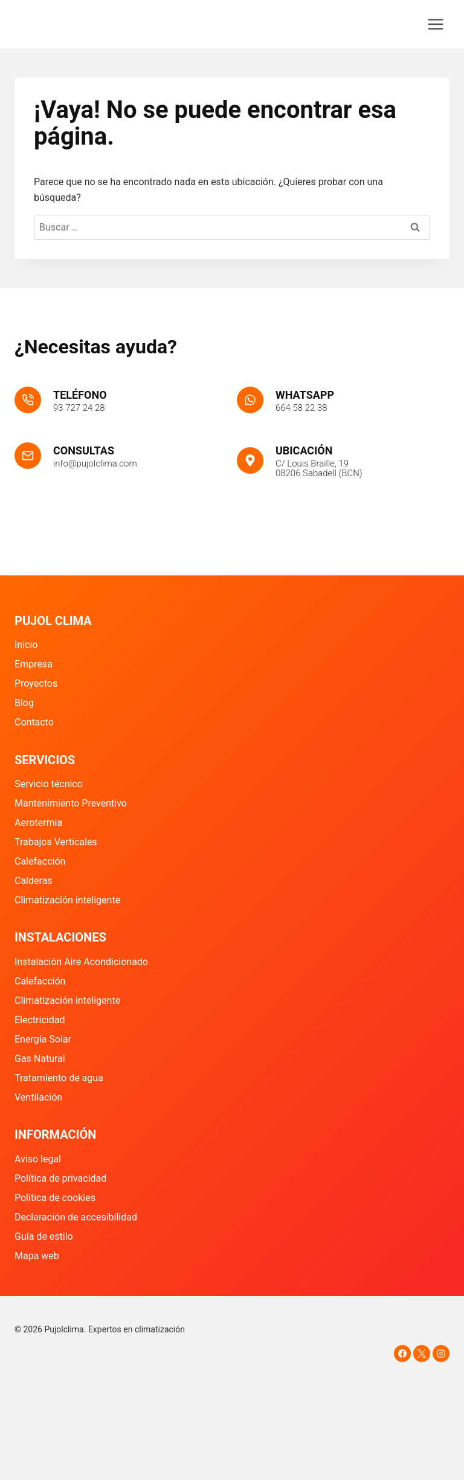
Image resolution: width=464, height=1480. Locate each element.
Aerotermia (38, 822)
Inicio (25, 644)
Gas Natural (39, 1058)
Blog (24, 703)
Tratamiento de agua (58, 1078)
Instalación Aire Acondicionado (81, 962)
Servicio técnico (48, 784)
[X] (421, 1353)
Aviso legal (37, 1159)
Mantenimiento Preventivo (70, 803)
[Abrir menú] (435, 23)
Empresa (33, 664)
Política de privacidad (60, 1178)
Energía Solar (42, 1039)
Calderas (33, 880)
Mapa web (36, 1256)
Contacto (34, 722)
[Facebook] (402, 1353)
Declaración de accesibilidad (75, 1217)
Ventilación (38, 1097)
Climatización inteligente (67, 900)
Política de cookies (54, 1197)
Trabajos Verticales (55, 842)
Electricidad (39, 1020)
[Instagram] (441, 1353)
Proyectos (35, 683)
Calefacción (39, 861)
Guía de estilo (43, 1236)
